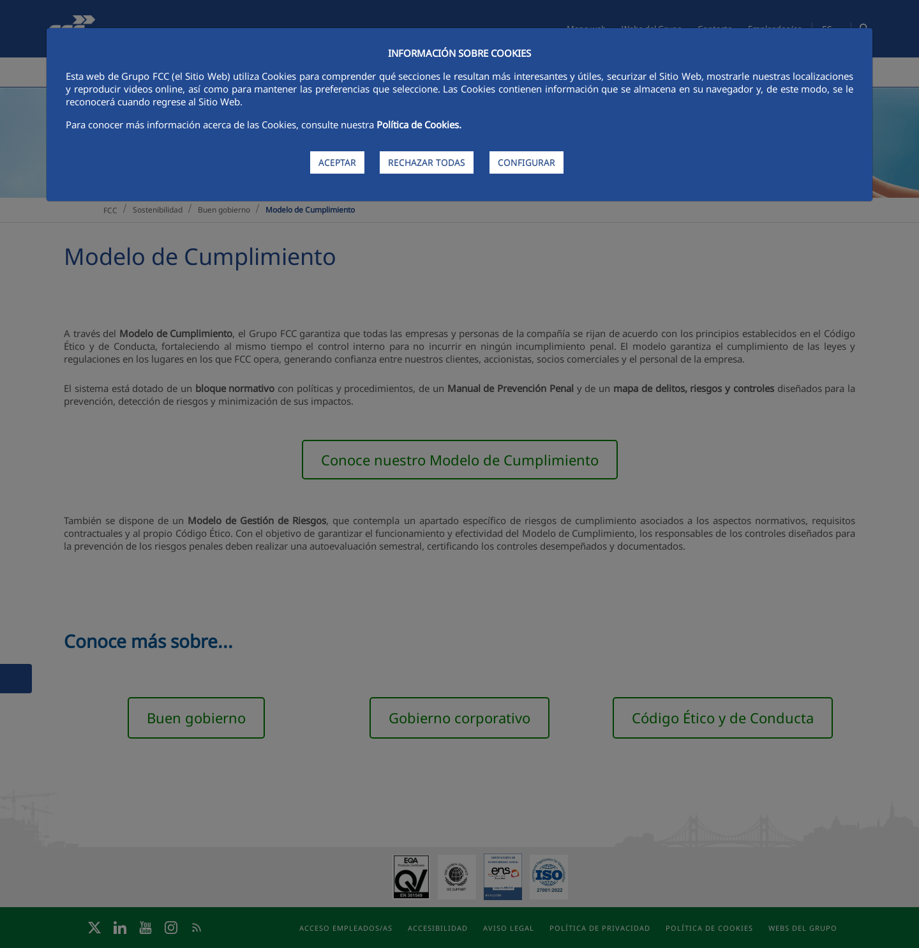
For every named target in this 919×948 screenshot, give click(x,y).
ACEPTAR (337, 162)
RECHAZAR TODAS (426, 162)
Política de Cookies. (419, 124)
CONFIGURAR (526, 162)
